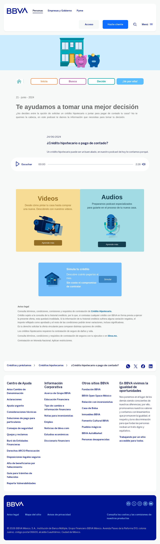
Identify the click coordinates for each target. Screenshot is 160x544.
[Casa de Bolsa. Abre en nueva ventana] (90, 408)
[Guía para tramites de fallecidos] (24, 475)
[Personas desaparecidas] (95, 439)
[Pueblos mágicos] (91, 427)
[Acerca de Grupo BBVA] (57, 393)
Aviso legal (13, 514)
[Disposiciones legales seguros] (23, 457)
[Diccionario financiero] (57, 441)
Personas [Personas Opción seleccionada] (38, 10)
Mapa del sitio (33, 514)
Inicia (44, 81)
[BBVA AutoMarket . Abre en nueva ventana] (92, 433)
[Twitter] (134, 503)
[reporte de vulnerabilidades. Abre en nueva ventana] (21, 483)
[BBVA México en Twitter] (135, 366)
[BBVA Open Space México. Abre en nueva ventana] (96, 396)
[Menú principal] (147, 24)
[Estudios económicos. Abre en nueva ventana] (56, 434)
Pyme (80, 10)
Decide (101, 81)
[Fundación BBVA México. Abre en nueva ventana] (91, 389)
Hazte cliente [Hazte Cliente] (115, 24)
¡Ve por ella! (130, 81)
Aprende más (48, 243)
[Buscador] (135, 24)
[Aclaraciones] (14, 399)
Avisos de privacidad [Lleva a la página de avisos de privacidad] (59, 514)
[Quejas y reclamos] (17, 434)
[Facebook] (128, 503)
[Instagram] (140, 503)
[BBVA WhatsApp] (128, 366)
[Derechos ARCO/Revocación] (23, 451)
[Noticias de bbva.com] (56, 428)
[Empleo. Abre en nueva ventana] (48, 422)
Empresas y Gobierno (60, 10)
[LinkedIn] (145, 503)
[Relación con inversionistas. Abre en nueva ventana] (97, 402)
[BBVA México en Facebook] (143, 366)
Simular (107, 279)
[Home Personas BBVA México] (17, 11)
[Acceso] (89, 24)
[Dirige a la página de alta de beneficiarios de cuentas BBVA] (24, 465)
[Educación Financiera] (56, 399)
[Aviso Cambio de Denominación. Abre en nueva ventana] (24, 391)
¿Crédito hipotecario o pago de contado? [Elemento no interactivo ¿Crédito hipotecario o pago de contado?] (95, 365)
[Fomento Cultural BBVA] (95, 421)
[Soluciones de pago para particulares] (24, 420)
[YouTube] (151, 503)
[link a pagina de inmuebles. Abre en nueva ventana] (91, 414)
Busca (73, 81)
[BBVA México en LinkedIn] (150, 366)
